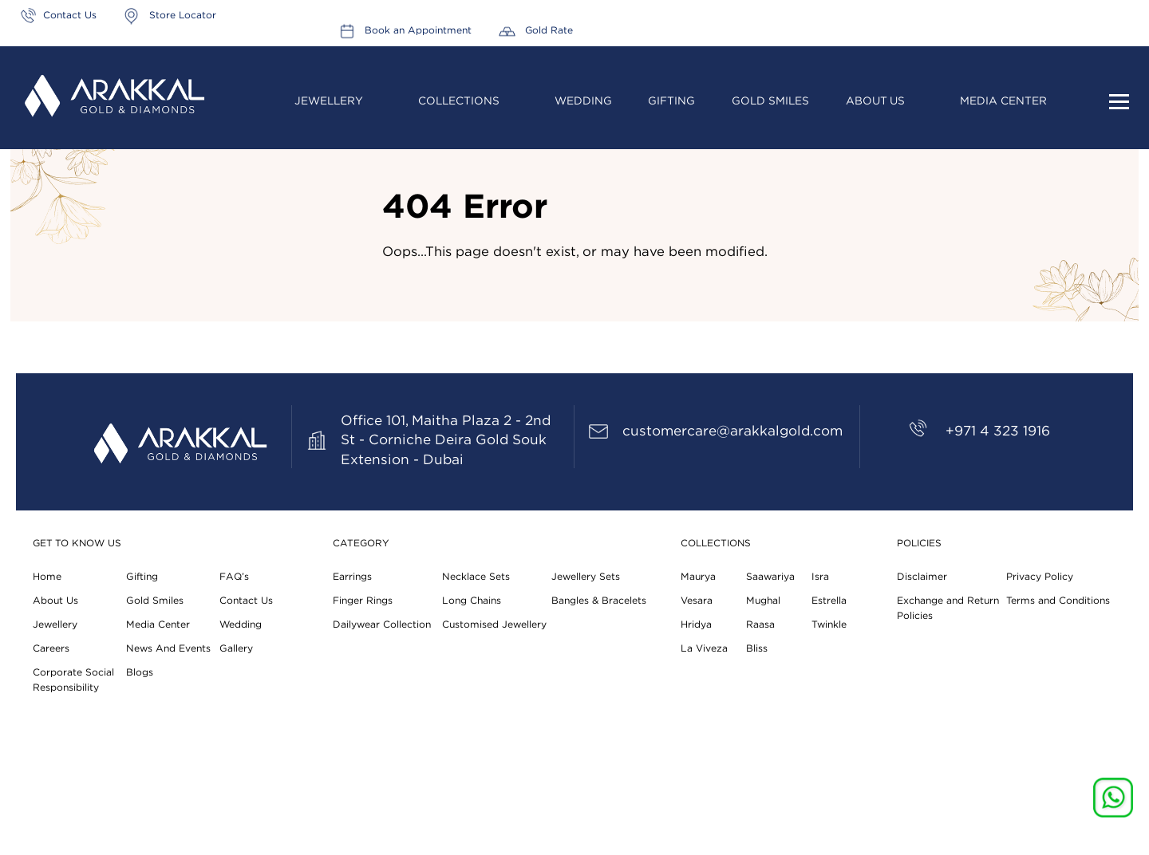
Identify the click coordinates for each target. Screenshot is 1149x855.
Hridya (696, 624)
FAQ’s (234, 576)
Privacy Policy (1039, 576)
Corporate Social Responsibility (73, 680)
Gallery (235, 648)
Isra (820, 576)
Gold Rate (1109, 15)
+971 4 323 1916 (998, 431)
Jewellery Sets (585, 576)
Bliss (757, 648)
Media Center (1003, 87)
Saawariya (770, 576)
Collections (458, 87)
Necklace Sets (476, 576)
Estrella (829, 600)
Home (47, 576)
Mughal (763, 600)
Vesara (697, 600)
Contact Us (70, 15)
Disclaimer (921, 576)
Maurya (698, 576)
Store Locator (182, 15)
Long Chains (471, 600)
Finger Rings (363, 600)
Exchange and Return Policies (948, 608)
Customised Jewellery (494, 624)
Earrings (352, 576)
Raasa (760, 624)
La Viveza (704, 648)
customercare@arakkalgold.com (732, 431)
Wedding (583, 87)
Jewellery (328, 87)
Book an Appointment (979, 15)
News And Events (168, 648)
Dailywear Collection (381, 624)
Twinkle (829, 624)
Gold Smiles (770, 87)
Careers (51, 648)
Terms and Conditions (1057, 600)
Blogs (139, 672)
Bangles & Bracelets (598, 600)
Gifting (672, 87)
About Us (875, 87)
